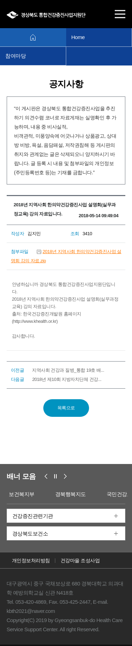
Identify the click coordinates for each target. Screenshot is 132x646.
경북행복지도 (70, 494)
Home (78, 37)
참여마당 (15, 56)
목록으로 (66, 407)
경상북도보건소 (30, 534)
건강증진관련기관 (32, 516)
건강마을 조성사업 (80, 560)
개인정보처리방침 (31, 560)
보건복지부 (22, 494)
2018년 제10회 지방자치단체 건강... (66, 379)
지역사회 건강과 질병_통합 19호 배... (68, 370)
